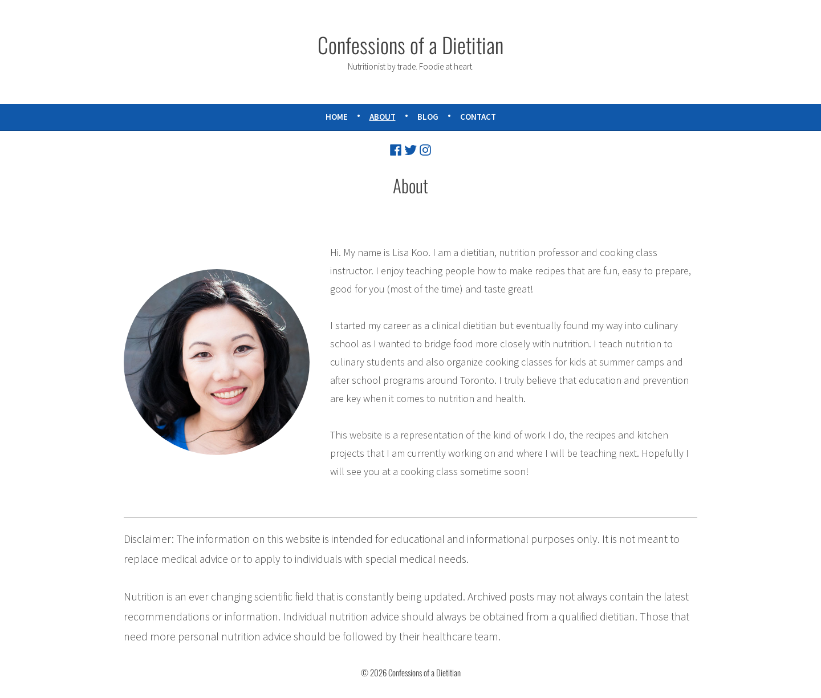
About (382, 116)
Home (337, 116)
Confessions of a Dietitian (410, 44)
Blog (427, 116)
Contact (478, 116)
